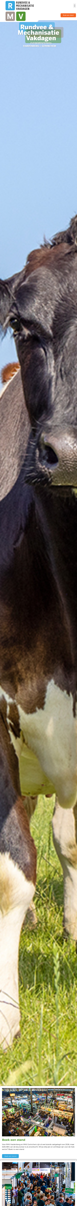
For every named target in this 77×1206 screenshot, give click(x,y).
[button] (74, 5)
